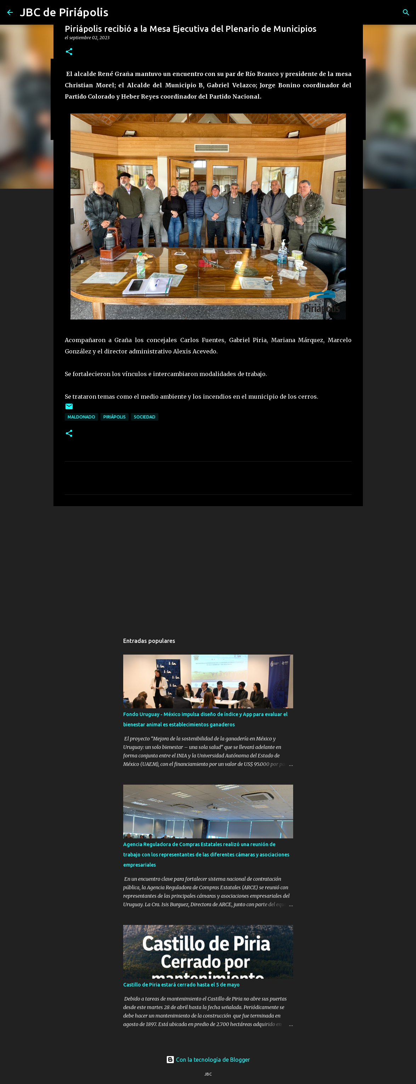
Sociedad (144, 417)
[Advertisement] (208, 566)
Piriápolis (114, 417)
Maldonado (81, 417)
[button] (69, 52)
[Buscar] (406, 12)
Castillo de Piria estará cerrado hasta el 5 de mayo (181, 985)
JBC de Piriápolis (64, 12)
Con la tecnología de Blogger (208, 1059)
